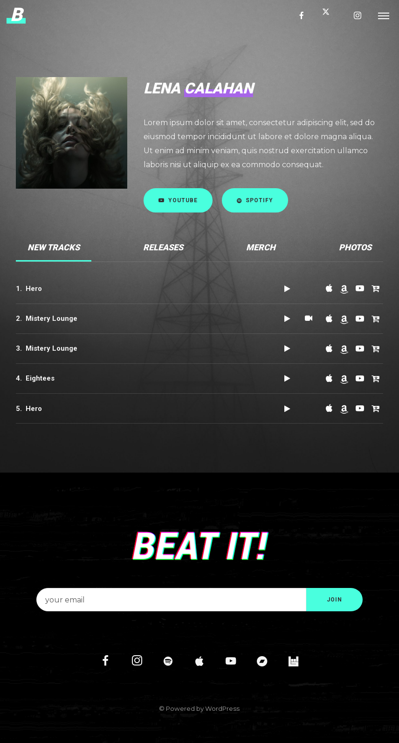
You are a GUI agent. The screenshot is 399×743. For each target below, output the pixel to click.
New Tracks (54, 247)
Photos (355, 247)
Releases (163, 247)
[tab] (53, 248)
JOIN (334, 599)
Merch (260, 247)
